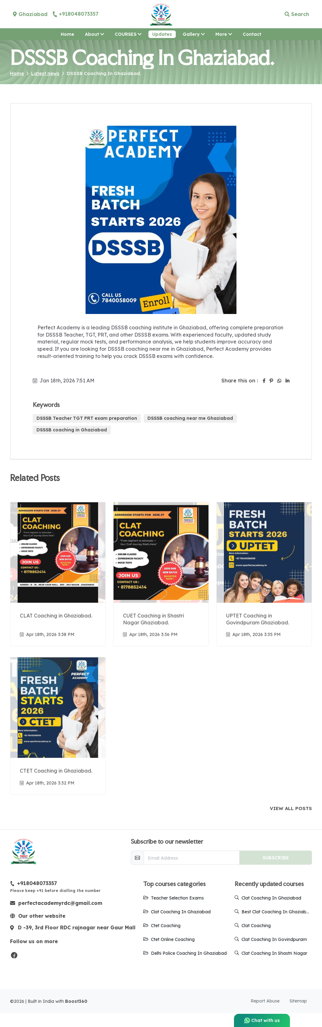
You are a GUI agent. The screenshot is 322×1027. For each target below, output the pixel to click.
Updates (162, 34)
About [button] (94, 34)
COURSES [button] (128, 34)
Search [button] (297, 14)
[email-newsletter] (191, 858)
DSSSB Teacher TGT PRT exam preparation (86, 418)
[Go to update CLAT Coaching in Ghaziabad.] (58, 573)
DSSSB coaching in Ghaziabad (71, 430)
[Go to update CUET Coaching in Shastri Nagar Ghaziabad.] (161, 573)
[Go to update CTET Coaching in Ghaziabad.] (58, 725)
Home (67, 34)
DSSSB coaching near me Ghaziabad (190, 418)
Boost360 (76, 1015)
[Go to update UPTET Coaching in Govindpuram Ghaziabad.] (264, 573)
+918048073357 (75, 14)
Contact (252, 34)
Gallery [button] (194, 34)
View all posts (291, 808)
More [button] (225, 33)
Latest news (45, 73)
